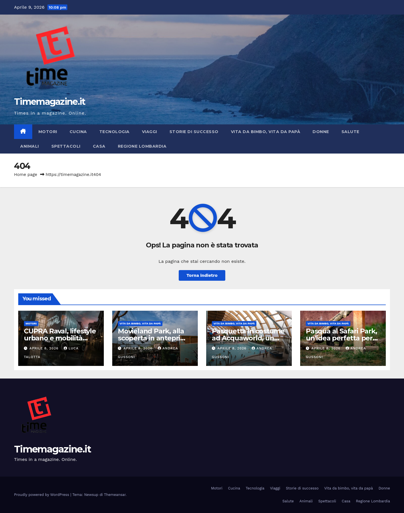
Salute (350, 131)
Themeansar (115, 495)
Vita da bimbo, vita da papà (265, 131)
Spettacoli (66, 146)
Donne (321, 131)
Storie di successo (194, 131)
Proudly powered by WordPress (42, 495)
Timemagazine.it (49, 101)
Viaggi (149, 131)
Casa (99, 146)
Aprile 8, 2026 (44, 348)
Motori (47, 131)
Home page (25, 174)
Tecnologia (114, 131)
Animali (29, 146)
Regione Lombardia (142, 146)
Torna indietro (202, 275)
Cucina (78, 131)
